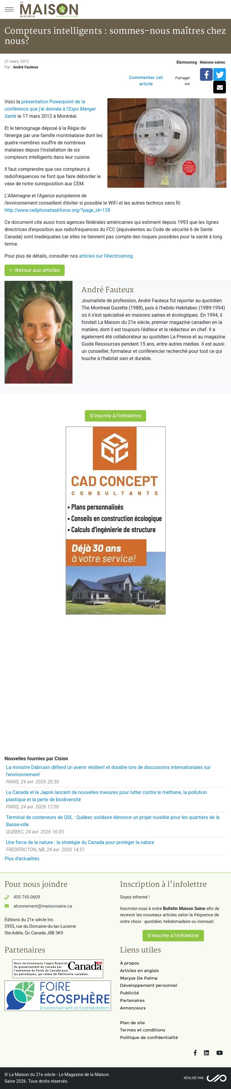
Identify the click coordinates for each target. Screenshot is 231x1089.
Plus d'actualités (22, 858)
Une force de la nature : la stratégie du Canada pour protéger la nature (80, 842)
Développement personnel (148, 985)
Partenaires (132, 1000)
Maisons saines (212, 62)
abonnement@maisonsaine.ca (43, 906)
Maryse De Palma (138, 978)
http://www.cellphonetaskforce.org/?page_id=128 (57, 210)
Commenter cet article (146, 80)
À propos (129, 963)
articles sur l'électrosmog (106, 256)
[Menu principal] (9, 9)
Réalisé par (194, 1078)
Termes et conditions (142, 1030)
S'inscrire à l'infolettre (115, 416)
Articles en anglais (139, 970)
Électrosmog (187, 62)
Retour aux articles (35, 270)
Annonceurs (133, 1008)
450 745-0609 (27, 897)
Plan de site (132, 1022)
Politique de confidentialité (149, 1037)
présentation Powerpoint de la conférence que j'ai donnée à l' (50, 109)
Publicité (129, 993)
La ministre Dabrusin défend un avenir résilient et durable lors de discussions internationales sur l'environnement (108, 770)
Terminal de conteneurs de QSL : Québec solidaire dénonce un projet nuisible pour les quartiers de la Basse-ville (113, 820)
